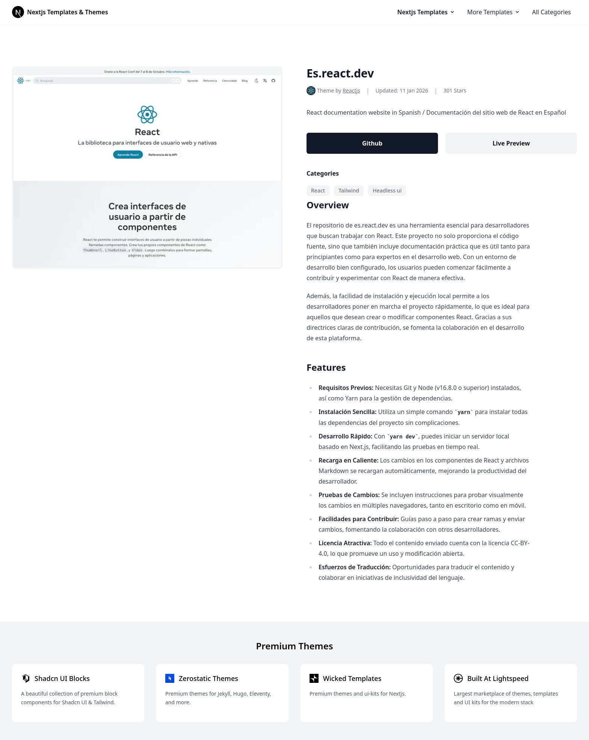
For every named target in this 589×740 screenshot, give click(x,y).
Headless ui (387, 190)
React (318, 190)
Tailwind (348, 190)
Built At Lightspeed (498, 678)
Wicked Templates (352, 678)
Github (372, 143)
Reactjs (351, 90)
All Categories (551, 12)
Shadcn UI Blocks (62, 678)
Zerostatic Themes (208, 678)
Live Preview (511, 143)
